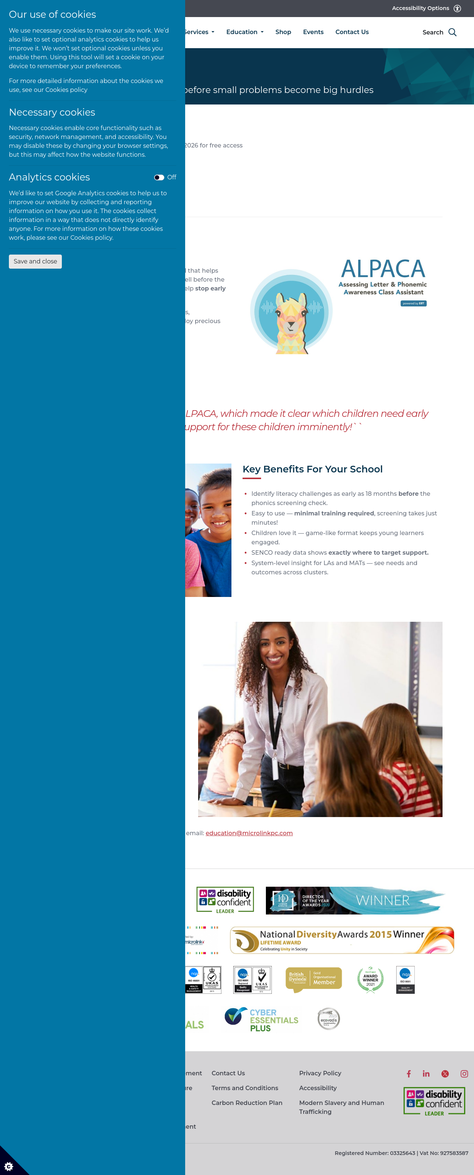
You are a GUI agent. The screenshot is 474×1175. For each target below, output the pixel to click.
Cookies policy (67, 89)
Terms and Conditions (244, 1088)
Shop (283, 32)
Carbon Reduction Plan (246, 1102)
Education (242, 32)
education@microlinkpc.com (249, 833)
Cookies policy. (92, 237)
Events (313, 32)
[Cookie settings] (15, 1160)
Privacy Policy (320, 1073)
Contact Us (352, 32)
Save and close (35, 261)
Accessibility (318, 1088)
